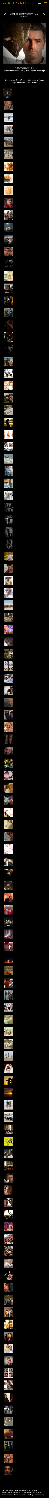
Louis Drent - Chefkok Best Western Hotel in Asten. (19, 3)
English (39, 3)
